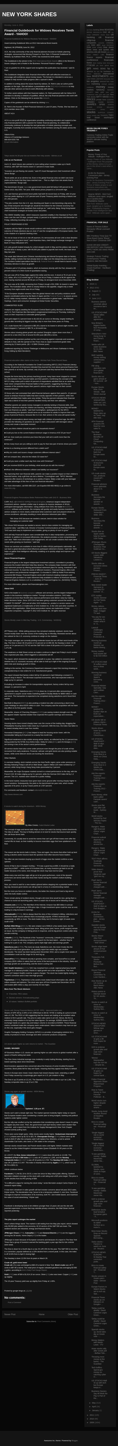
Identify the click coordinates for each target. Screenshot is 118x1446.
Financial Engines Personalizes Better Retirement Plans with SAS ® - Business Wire (37, 497)
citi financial (106, 37)
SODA (7, 1136)
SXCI (26, 968)
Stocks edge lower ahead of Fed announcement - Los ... (99, 949)
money (100, 87)
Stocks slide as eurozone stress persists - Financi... (99, 566)
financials (109, 60)
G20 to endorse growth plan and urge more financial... (99, 1050)
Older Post (73, 1314)
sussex (94, 115)
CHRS (40, 712)
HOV (25, 733)
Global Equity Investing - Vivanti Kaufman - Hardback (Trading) (99, 267)
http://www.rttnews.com (13, 794)
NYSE (111, 97)
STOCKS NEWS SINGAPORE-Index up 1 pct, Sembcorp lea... (99, 401)
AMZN (19, 905)
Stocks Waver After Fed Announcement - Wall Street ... (99, 939)
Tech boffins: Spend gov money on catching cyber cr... (99, 1372)
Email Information (11, 142)
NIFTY (99, 97)
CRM (35, 691)
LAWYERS (99, 79)
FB (15, 1174)
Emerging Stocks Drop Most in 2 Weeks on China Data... (99, 766)
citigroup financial (100, 40)
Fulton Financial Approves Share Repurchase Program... (99, 1082)
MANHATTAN (104, 81)
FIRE (17, 959)
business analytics (28, 593)
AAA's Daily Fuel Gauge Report (34, 1270)
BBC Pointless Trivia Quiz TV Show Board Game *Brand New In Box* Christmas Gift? (99, 238)
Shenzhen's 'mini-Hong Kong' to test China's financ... (99, 337)
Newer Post (10, 1314)
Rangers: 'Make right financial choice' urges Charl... (98, 830)
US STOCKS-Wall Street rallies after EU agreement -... (99, 315)
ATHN (19, 914)
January (95, 1410)
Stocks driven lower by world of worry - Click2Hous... (99, 731)
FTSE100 (91, 65)
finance (110, 54)
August (95, 291)
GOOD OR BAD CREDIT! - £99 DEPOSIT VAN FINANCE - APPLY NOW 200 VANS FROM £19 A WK (100, 248)
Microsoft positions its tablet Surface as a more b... (99, 1223)
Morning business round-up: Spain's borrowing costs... (99, 677)
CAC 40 (106, 32)
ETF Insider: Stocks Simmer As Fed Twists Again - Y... (99, 599)
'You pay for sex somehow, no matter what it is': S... (98, 620)
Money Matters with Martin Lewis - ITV (98, 1342)
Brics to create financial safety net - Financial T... (99, 1125)
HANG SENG (99, 68)
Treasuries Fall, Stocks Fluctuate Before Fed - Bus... (98, 961)
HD (34, 1235)
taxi (98, 115)
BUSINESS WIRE (22, 502)
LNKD (15, 938)
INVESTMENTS (100, 76)
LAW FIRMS (91, 79)
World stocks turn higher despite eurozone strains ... (99, 1104)
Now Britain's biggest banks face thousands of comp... (99, 326)
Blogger (74, 1441)
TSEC (111, 115)
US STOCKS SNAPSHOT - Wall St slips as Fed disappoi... (99, 904)
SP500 (102, 104)
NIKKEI (105, 97)
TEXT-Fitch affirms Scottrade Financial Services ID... (99, 862)
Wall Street (93, 117)
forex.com (110, 63)
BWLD (24, 926)
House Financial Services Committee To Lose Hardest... (99, 973)
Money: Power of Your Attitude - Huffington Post (98, 155)
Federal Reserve (47, 261)
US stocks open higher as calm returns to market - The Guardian (29, 1044)
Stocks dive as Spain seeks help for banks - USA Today (99, 534)
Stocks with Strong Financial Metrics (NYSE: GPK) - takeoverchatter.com (33, 1010)
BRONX (89, 32)
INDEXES (97, 74)
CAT (36, 1233)
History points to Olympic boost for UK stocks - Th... (99, 994)
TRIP (17, 980)
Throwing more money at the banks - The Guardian (98, 1360)
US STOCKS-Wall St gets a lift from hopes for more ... (99, 1040)
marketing (95, 84)
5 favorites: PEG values (18, 994)
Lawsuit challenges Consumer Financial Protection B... (99, 632)
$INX (32, 1158)
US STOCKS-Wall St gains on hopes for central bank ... (99, 1072)
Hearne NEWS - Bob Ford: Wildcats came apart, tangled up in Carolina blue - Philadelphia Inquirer (100, 197)
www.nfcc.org (9, 488)
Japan (26, 187)
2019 (92, 284)
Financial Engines (38, 502)
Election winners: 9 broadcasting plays (24, 998)
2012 (92, 288)
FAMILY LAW (98, 55)
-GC (11, 1274)
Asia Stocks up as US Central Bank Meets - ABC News (99, 984)
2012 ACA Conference (59, 86)
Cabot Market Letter (47, 825)
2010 (92, 1419)
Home (42, 1314)
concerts (101, 43)
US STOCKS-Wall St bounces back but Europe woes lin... (99, 452)
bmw (102, 30)
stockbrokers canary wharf (100, 109)
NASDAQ (100, 90)
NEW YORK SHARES (29, 14)
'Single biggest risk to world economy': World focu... (98, 1136)
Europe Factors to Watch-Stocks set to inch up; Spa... (99, 1290)
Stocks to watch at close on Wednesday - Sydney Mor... (99, 1005)
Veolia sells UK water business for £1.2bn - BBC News (99, 347)
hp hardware (105, 71)
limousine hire (109, 79)
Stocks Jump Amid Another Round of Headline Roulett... (99, 1114)
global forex (109, 65)
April (94, 1406)
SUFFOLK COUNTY (106, 112)
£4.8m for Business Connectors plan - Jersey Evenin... (98, 916)
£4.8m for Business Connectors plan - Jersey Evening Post (98, 175)
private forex (101, 100)
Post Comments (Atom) (46, 1321)
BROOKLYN (97, 32)
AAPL (61, 1163)
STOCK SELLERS (105, 107)
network (46, 98)
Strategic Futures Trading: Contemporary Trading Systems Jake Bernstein (98, 258)
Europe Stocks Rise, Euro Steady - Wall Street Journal (99, 390)
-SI (48, 1274)
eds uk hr (110, 52)
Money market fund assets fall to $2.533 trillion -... (99, 654)
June (94, 298)
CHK (57, 1136)
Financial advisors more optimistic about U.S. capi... (99, 487)
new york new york (102, 94)
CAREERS (95, 35)
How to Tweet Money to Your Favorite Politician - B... (99, 1093)
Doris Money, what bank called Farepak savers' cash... (99, 798)
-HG (71, 1274)
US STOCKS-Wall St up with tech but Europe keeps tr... (99, 1384)
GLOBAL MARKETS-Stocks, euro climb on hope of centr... (99, 1169)
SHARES (91, 104)
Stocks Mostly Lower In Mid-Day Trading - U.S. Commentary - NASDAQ (32, 620)
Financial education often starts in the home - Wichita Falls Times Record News (35, 360)
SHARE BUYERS (106, 102)
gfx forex (99, 65)
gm (89, 68)
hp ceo (96, 71)
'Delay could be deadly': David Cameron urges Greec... (99, 1311)
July (94, 295)
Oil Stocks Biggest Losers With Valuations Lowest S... (99, 556)
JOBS (112, 76)
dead (103, 45)
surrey (89, 115)
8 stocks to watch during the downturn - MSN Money (25, 806)
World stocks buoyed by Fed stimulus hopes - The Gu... (99, 819)
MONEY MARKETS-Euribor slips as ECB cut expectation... (99, 711)
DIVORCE (110, 45)
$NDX (72, 1160)
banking (96, 30)
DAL (55, 742)
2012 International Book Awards (45, 61)
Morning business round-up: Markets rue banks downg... (99, 644)
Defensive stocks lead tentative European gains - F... (99, 1213)
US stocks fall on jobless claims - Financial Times (99, 722)
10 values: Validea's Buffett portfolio (23, 1002)
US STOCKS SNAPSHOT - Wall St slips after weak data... (98, 743)
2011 (92, 1415)
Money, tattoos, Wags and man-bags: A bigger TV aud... (99, 609)
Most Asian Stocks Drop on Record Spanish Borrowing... (99, 1234)
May (94, 1403)
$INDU (39, 1155)
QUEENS (110, 99)
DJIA (89, 47)
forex (89, 62)
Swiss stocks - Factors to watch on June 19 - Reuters (99, 1245)
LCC (73, 742)
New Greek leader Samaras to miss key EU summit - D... (99, 588)
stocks (91, 112)
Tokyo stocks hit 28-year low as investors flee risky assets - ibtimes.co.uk (33, 156)
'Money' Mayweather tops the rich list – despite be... (99, 1061)
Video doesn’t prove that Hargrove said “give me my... (99, 872)
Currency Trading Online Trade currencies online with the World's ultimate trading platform (100, 138)
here (47, 102)
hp (108, 68)
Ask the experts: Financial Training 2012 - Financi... (99, 699)
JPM (21, 1233)
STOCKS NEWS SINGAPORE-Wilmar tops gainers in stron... (99, 1028)
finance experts (94, 57)
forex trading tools (99, 63)
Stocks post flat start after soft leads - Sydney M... (99, 808)
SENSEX (91, 102)
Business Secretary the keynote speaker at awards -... (98, 499)
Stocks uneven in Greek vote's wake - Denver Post (99, 1279)
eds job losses (100, 52)
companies (91, 43)
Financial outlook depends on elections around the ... (99, 840)
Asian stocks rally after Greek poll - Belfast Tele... (99, 1350)
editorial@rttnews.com (43, 790)
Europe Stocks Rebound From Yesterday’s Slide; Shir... (99, 511)
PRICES (91, 99)
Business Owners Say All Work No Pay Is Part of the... (99, 1394)
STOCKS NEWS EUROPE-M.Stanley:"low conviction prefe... (99, 1257)
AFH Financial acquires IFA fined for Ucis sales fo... (98, 424)
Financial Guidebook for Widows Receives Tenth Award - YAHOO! (30, 39)
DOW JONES (97, 47)
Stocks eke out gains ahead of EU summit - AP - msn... (99, 379)
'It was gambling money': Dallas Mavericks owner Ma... (99, 1157)
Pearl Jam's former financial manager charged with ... (99, 883)
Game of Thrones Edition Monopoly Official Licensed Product (98, 229)
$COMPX (23, 1160)
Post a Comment (14, 1302)
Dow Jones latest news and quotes (100, 48)
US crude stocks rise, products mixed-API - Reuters (99, 476)
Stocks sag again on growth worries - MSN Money (24, 1091)
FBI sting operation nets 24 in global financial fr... (99, 369)
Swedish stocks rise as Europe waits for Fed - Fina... (99, 928)
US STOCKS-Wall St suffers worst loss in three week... (99, 665)
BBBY (23, 703)
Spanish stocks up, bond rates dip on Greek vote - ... (99, 1332)
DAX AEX (95, 45)
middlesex (90, 87)
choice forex (104, 35)
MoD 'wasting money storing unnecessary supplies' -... (99, 358)
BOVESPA (109, 30)
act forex (90, 30)
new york (99, 92)
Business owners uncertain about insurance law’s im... (99, 305)
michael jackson (108, 84)
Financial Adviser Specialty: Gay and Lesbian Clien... (99, 689)
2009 (92, 1422)
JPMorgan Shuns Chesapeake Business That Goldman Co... (99, 545)
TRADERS (104, 115)
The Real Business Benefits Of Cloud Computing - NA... (98, 438)
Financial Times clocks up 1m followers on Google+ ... (98, 1300)
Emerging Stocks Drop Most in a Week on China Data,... (99, 755)
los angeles (93, 81)
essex (89, 55)
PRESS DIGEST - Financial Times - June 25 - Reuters (99, 577)
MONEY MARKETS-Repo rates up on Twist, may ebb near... (99, 413)
